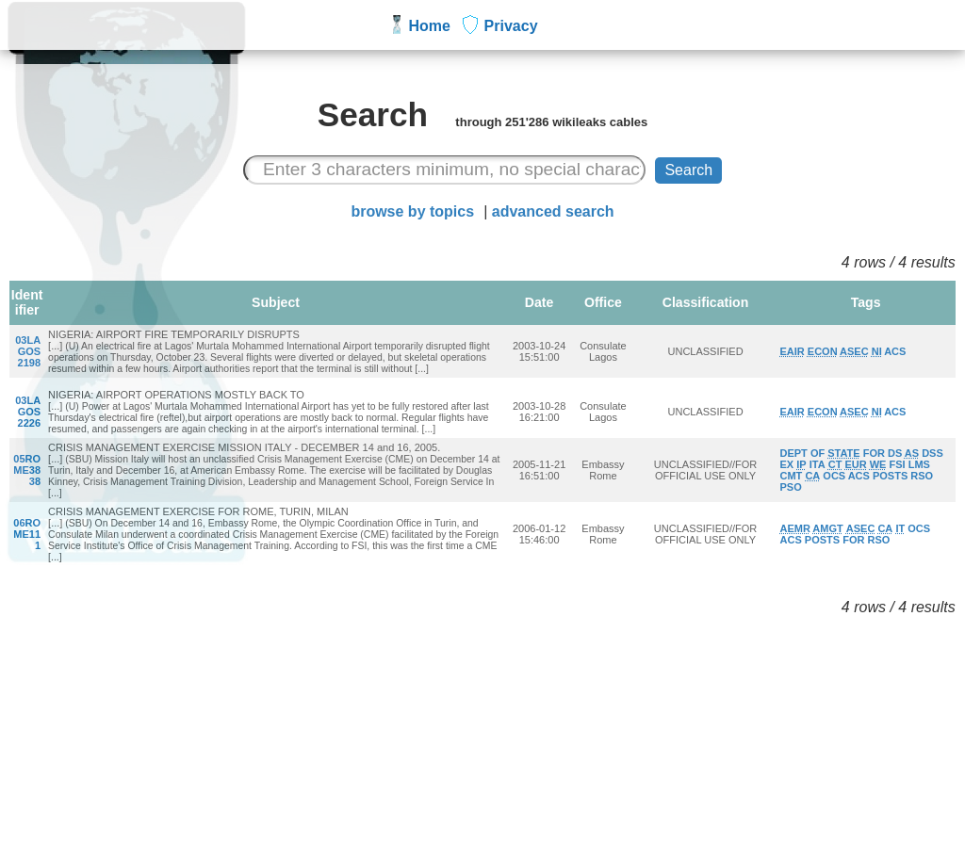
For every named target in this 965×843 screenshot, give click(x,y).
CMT (790, 475)
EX (786, 464)
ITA (817, 464)
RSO (922, 475)
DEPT (793, 453)
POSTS (890, 475)
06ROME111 (27, 534)
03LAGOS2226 (28, 412)
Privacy (511, 26)
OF (817, 453)
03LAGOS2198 (28, 351)
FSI (897, 464)
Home (429, 26)
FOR (873, 453)
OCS (834, 475)
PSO (790, 487)
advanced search (553, 211)
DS (895, 453)
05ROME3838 (27, 470)
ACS (896, 351)
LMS (918, 464)
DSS (932, 453)
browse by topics (412, 211)
